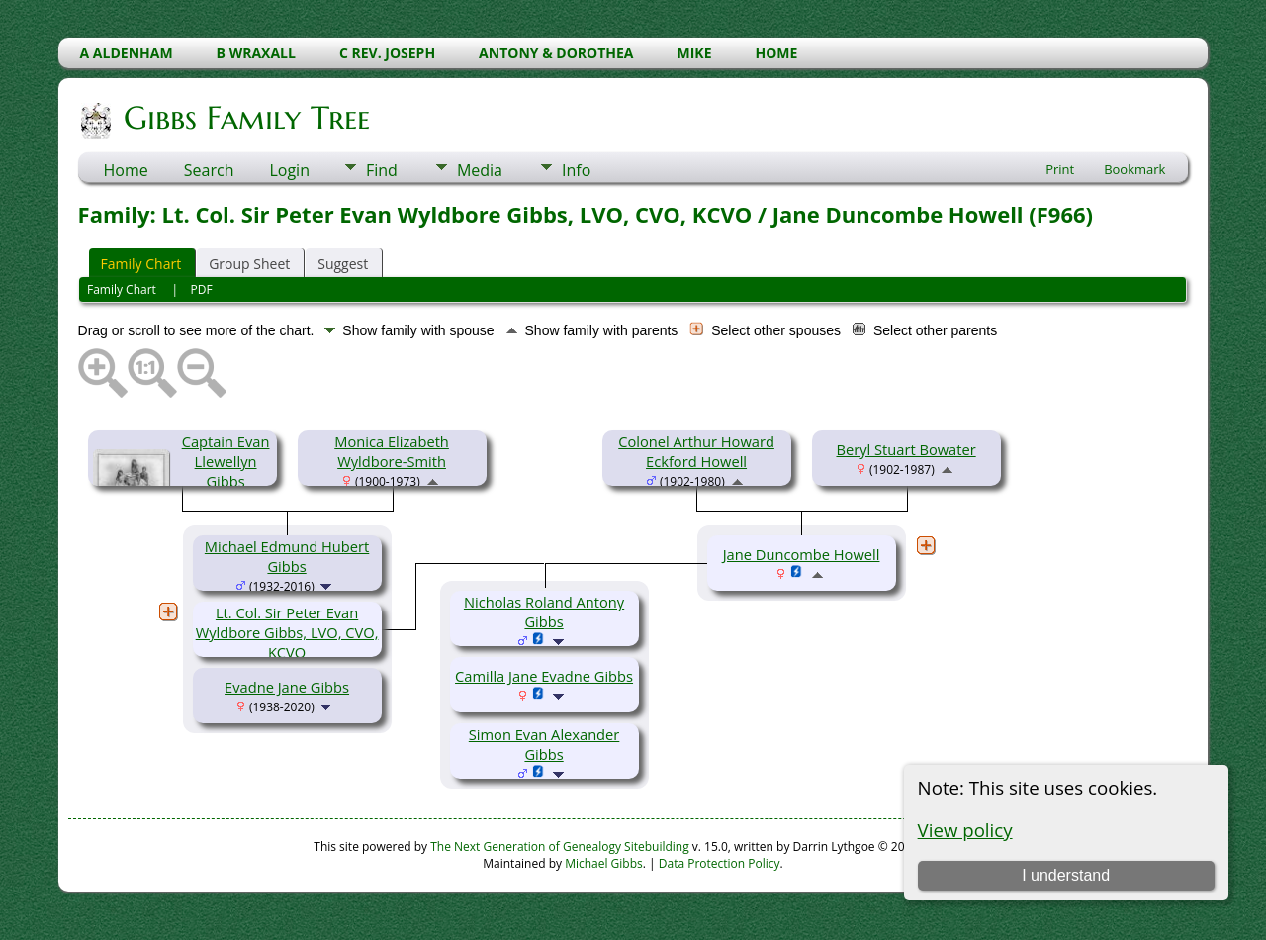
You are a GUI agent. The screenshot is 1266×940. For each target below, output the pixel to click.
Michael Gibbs (604, 863)
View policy (965, 829)
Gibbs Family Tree (245, 118)
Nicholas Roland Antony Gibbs (544, 611)
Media (479, 170)
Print (1059, 169)
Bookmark (1134, 169)
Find (382, 170)
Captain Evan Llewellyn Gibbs (226, 461)
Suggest (342, 263)
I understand (1066, 875)
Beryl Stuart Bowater (905, 449)
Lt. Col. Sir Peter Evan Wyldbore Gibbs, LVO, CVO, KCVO (287, 632)
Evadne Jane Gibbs (287, 687)
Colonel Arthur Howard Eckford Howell (696, 451)
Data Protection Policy (719, 863)
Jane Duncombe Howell (801, 554)
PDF (202, 289)
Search (209, 170)
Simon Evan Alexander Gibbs (544, 744)
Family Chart (141, 263)
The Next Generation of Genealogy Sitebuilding (559, 846)
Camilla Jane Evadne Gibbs (544, 676)
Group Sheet (249, 263)
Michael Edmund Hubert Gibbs (287, 556)
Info (576, 170)
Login (289, 170)
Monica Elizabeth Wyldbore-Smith (391, 451)
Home (126, 170)
